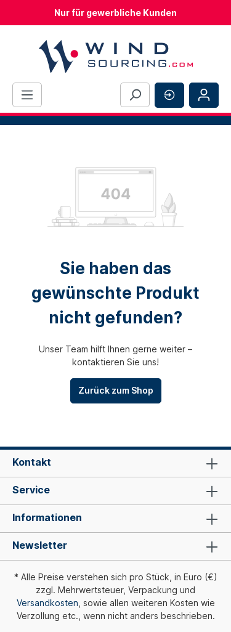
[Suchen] (135, 95)
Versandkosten (47, 603)
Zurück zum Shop (115, 390)
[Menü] (27, 95)
